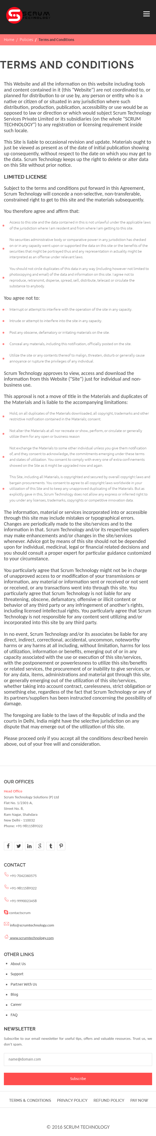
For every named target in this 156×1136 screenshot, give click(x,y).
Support (17, 974)
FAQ (14, 1015)
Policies (26, 39)
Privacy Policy (72, 1100)
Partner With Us (24, 984)
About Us (18, 964)
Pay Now (139, 1100)
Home (9, 39)
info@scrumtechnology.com (31, 925)
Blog (14, 994)
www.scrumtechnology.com (31, 938)
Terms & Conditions (30, 1100)
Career (16, 1004)
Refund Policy (109, 1100)
